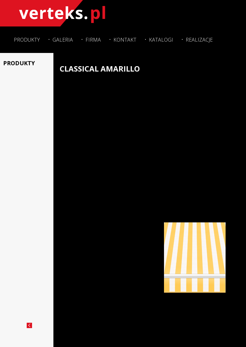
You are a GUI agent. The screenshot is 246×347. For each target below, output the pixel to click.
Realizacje (199, 39)
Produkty (27, 39)
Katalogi (161, 39)
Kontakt (124, 39)
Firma (93, 39)
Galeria (62, 39)
